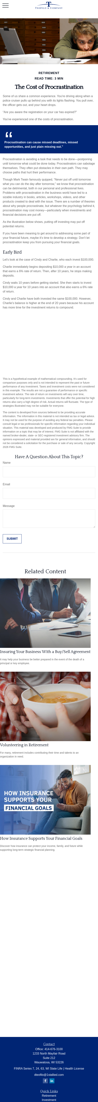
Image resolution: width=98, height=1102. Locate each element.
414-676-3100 (54, 1049)
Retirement (49, 1095)
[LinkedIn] (51, 1080)
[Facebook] (45, 1080)
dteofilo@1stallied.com (49, 1074)
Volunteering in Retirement (24, 745)
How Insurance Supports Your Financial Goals (41, 838)
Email (6, 484)
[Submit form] (12, 538)
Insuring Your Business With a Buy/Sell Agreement (45, 652)
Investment (49, 1099)
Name (7, 462)
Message (9, 505)
